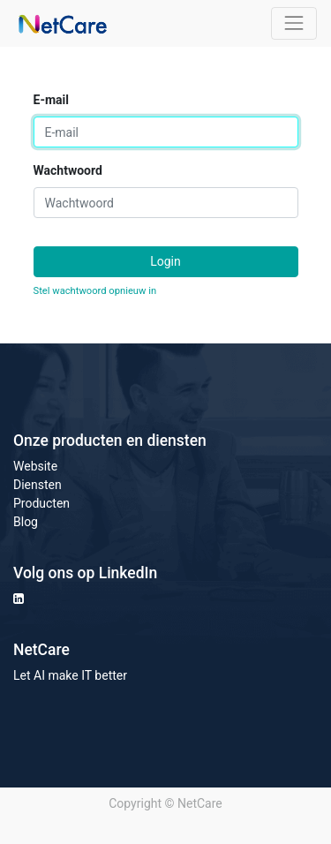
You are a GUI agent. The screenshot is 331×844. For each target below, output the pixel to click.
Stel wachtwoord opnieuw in (95, 291)
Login (165, 261)
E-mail (51, 100)
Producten (41, 503)
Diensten (37, 485)
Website (35, 466)
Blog (25, 522)
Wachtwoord (68, 170)
